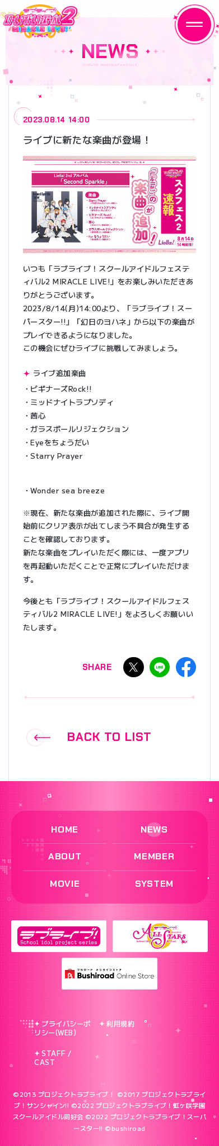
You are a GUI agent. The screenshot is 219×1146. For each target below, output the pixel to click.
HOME (64, 829)
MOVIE (65, 884)
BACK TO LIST (89, 737)
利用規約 (116, 1024)
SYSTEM (154, 884)
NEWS (154, 829)
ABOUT (64, 856)
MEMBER (154, 856)
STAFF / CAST (53, 1057)
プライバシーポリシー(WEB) (62, 1028)
